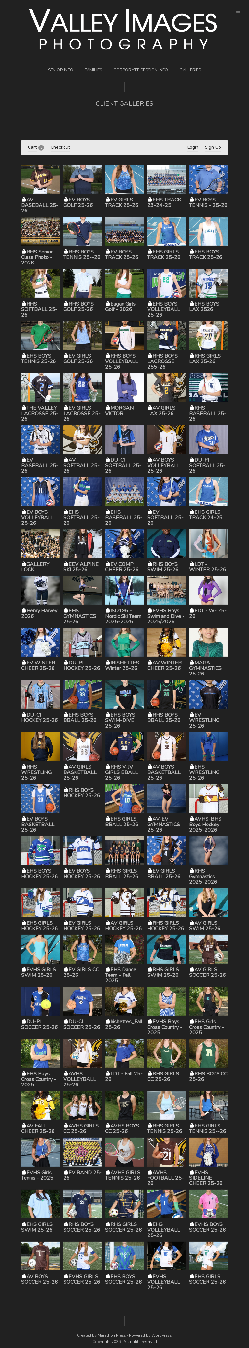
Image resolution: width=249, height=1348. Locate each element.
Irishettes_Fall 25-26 (123, 1024)
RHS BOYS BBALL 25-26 (164, 717)
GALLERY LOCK (35, 567)
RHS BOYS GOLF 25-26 (78, 306)
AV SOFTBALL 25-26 (81, 466)
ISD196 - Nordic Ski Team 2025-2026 (123, 616)
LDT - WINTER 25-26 (207, 567)
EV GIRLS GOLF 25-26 (78, 358)
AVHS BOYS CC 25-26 (122, 1128)
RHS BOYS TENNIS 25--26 (82, 254)
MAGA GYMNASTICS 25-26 (205, 668)
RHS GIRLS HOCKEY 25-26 (165, 926)
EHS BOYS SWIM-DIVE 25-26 (120, 720)
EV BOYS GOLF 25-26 (78, 202)
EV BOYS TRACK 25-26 (121, 254)
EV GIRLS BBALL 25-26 (164, 874)
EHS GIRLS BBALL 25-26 (121, 821)
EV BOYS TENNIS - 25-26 (208, 202)
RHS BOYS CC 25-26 (208, 1076)
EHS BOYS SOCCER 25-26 (123, 1279)
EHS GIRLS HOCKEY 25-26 (39, 926)
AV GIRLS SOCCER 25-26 (207, 972)
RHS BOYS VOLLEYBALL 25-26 (121, 361)
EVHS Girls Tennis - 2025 (37, 1175)
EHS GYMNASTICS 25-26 (79, 616)
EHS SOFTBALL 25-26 (81, 518)
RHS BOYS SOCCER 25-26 (81, 1227)
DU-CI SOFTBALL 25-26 (123, 466)
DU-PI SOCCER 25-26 (39, 1024)
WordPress (161, 1335)
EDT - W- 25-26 (208, 613)
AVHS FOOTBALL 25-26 (165, 1178)
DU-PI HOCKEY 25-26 (81, 665)
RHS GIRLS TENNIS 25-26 (164, 1128)
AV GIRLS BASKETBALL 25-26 (80, 772)
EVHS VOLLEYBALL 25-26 (163, 1282)
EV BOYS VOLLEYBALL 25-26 (37, 518)
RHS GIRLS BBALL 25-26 (121, 874)
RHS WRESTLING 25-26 (36, 772)
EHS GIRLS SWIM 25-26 (37, 1227)
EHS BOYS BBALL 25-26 (80, 717)
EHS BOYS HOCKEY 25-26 (39, 874)
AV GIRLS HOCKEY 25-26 (123, 926)
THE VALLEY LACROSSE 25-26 (39, 413)
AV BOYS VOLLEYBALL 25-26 (163, 466)
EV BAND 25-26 (82, 1175)
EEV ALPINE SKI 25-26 (81, 567)
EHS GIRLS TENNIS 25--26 (207, 1128)
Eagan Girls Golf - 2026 (120, 306)
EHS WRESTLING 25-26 (204, 772)
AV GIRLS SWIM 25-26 (204, 926)
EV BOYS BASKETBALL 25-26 (37, 824)
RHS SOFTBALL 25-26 (39, 309)
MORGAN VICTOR (119, 410)
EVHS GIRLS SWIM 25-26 (38, 972)
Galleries (190, 70)
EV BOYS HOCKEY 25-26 (81, 874)
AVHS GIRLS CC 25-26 (81, 1128)
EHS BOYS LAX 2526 (204, 306)
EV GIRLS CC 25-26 (81, 972)
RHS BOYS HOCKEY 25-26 (81, 793)
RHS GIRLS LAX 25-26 (205, 358)
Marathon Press (112, 1335)
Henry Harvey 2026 (39, 613)
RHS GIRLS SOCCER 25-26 (123, 1227)
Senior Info (60, 70)
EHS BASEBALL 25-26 (123, 518)
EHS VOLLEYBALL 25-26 (163, 1230)
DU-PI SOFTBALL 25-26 (207, 466)
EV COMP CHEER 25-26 (122, 567)
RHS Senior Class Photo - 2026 (37, 257)
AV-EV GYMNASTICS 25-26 (163, 824)
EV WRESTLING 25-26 (204, 720)
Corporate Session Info (140, 70)
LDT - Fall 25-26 (124, 1076)
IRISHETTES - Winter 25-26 (124, 665)
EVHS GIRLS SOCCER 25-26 (81, 1279)
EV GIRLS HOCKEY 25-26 (81, 926)
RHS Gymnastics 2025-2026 (203, 877)
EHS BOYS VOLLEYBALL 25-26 (163, 309)
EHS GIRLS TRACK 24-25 (205, 515)
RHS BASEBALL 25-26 (207, 413)
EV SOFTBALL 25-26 (165, 518)
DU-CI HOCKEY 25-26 (39, 717)
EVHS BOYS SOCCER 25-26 (207, 1227)
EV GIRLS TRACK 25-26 (121, 202)
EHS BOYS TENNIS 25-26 (38, 358)
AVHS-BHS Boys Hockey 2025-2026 (205, 824)
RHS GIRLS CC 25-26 (163, 1076)
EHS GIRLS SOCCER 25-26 (207, 1279)
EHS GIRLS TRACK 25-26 (164, 254)
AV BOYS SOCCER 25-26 (39, 1279)
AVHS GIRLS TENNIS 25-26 (122, 1175)
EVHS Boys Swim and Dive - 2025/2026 (165, 616)
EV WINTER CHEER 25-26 (38, 665)
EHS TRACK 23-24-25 (164, 202)
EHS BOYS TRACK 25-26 (205, 254)
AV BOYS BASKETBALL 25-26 (164, 772)
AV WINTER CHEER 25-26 (164, 665)
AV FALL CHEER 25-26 (38, 1128)
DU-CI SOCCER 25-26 (81, 1024)
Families (93, 70)
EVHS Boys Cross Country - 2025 (164, 1027)
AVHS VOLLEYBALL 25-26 (79, 1079)
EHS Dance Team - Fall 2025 (120, 975)
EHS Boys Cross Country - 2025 (38, 1079)
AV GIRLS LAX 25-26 (161, 410)
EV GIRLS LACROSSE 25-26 (82, 413)
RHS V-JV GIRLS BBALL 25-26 (121, 772)
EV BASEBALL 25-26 (39, 466)
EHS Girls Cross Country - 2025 (206, 1027)
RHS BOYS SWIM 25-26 (163, 567)
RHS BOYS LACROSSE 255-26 (162, 361)
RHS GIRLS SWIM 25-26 (163, 972)
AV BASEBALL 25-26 (39, 205)
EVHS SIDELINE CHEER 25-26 (206, 1178)
